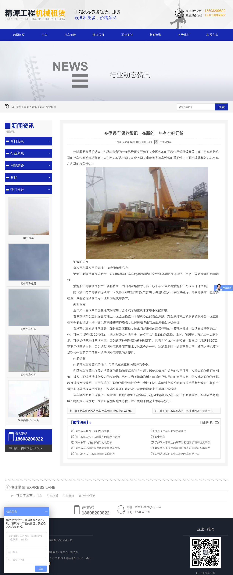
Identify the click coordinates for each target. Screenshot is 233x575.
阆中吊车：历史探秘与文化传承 (93, 442)
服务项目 (98, 34)
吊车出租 (68, 495)
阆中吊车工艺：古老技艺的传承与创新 (97, 436)
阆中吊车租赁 (28, 283)
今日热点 (17, 141)
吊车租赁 (70, 34)
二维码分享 (165, 142)
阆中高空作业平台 (28, 420)
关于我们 (183, 34)
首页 (26, 106)
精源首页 (19, 34)
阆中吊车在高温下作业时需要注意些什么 (189, 410)
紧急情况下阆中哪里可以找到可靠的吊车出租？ (182, 448)
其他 (13, 177)
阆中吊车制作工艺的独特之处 (92, 431)
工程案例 (127, 34)
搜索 (222, 107)
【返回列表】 (207, 422)
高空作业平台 (87, 495)
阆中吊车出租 (28, 329)
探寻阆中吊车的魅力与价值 (170, 431)
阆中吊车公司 (28, 374)
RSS (81, 558)
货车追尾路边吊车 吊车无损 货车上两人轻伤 (106, 410)
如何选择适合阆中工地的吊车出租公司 (177, 453)
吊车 (44, 34)
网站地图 (71, 558)
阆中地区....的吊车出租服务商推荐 (95, 453)
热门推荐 (17, 189)
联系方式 (212, 34)
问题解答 (17, 165)
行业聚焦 (51, 106)
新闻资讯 (155, 34)
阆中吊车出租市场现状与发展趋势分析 (97, 448)
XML (88, 558)
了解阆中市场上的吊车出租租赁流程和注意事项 (182, 442)
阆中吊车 (28, 237)
